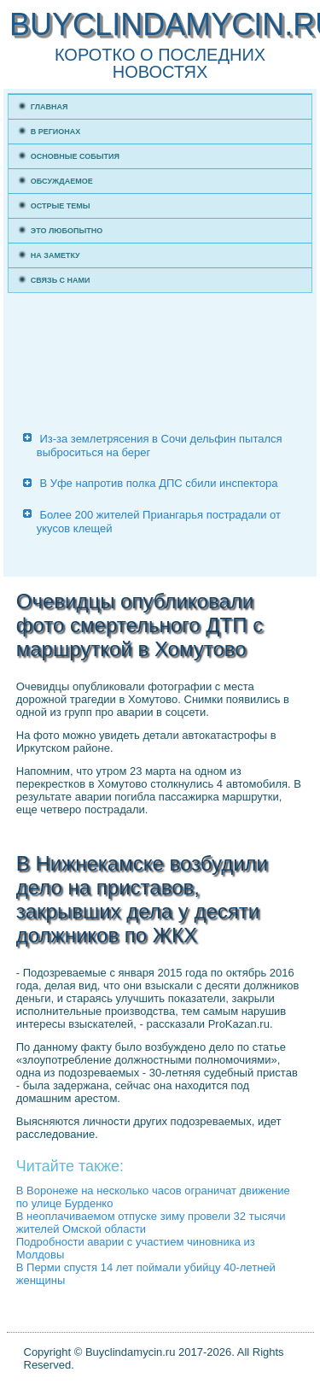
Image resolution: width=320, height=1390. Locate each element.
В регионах (56, 131)
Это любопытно (67, 230)
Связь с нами (60, 280)
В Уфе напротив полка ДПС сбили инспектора (158, 483)
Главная (49, 107)
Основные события (75, 156)
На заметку (55, 255)
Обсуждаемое (62, 181)
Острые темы (60, 206)
